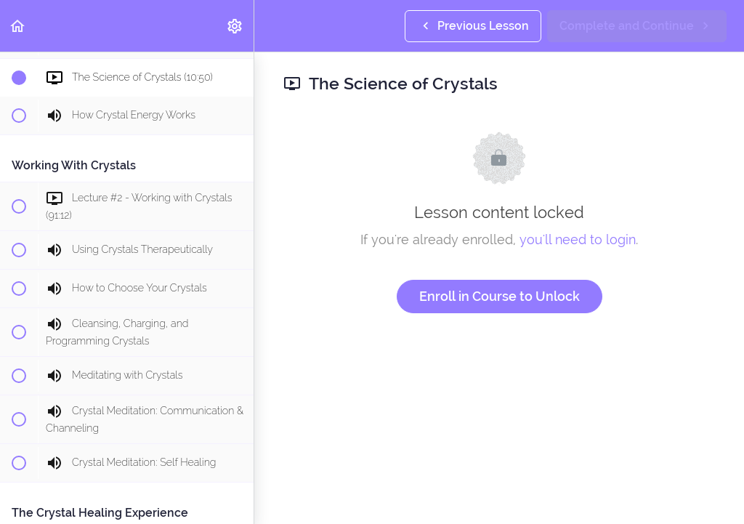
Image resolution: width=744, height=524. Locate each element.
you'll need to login (577, 239)
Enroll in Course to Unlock (499, 296)
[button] (18, 26)
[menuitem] (235, 26)
